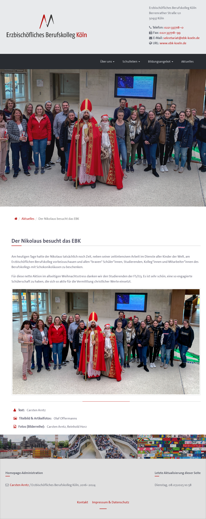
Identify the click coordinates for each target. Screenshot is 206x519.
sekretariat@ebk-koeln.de (181, 38)
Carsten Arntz (19, 485)
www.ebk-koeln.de (173, 43)
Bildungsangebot (160, 62)
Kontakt (82, 502)
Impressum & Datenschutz (110, 502)
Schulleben (131, 62)
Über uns (107, 62)
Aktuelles (187, 62)
